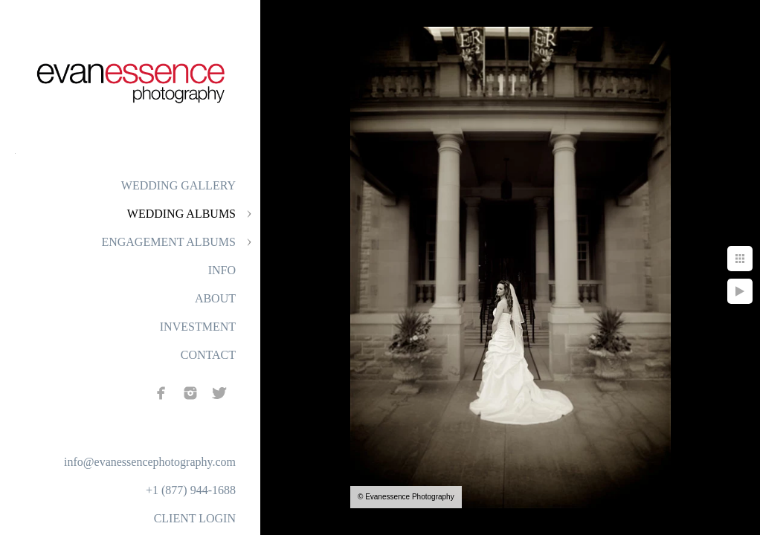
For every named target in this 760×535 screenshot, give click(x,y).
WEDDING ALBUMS (181, 213)
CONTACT (208, 354)
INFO (222, 270)
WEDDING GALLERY (178, 185)
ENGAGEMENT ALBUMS (168, 242)
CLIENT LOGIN (195, 518)
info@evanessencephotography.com (150, 461)
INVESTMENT (198, 326)
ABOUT (215, 298)
